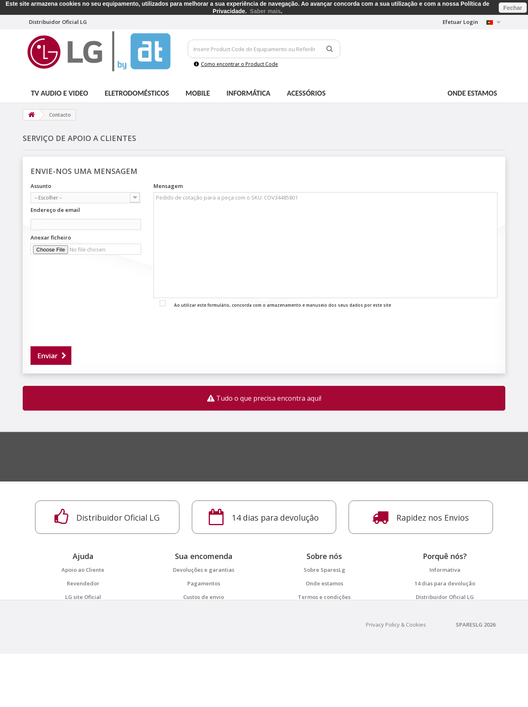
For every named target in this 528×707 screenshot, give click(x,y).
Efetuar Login (460, 22)
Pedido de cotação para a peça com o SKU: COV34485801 (325, 245)
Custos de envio (203, 597)
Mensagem (168, 186)
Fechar (512, 8)
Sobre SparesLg (324, 569)
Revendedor (83, 583)
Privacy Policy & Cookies (396, 677)
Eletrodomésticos (137, 93)
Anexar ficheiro (51, 237)
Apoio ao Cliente (82, 569)
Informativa (444, 569)
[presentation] (93, 325)
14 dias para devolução (445, 583)
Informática (248, 93)
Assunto (41, 186)
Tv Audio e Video (59, 93)
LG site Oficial (83, 597)
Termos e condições (324, 597)
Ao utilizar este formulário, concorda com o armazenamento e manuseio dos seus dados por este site (282, 305)
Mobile (198, 93)
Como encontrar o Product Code (236, 64)
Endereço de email (55, 210)
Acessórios (306, 93)
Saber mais (265, 11)
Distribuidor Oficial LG (445, 597)
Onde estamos (472, 93)
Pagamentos (203, 583)
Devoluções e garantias (203, 569)
